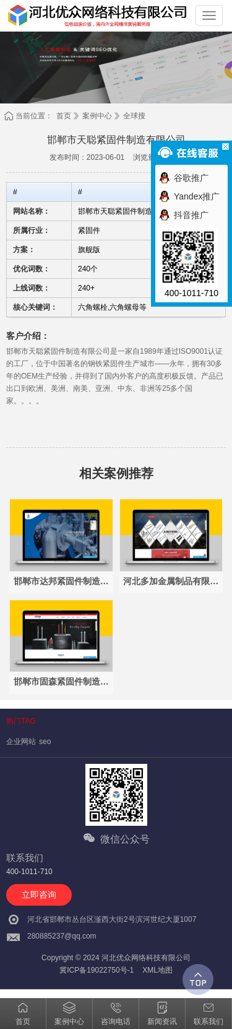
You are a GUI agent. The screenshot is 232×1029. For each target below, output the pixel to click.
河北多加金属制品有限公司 (170, 581)
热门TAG (21, 721)
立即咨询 (39, 895)
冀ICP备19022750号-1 (96, 970)
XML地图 (157, 970)
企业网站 (21, 741)
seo (45, 741)
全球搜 (134, 116)
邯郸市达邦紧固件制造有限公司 (61, 581)
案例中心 (97, 116)
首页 (63, 116)
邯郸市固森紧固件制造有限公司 (61, 682)
